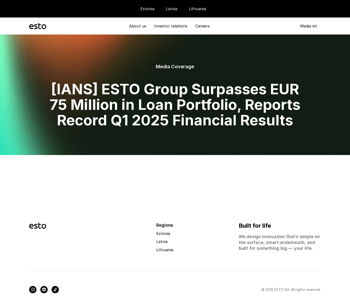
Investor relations (170, 26)
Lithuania (164, 249)
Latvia (171, 8)
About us (137, 26)
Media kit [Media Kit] (308, 26)
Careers (202, 26)
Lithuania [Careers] (197, 8)
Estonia (147, 8)
